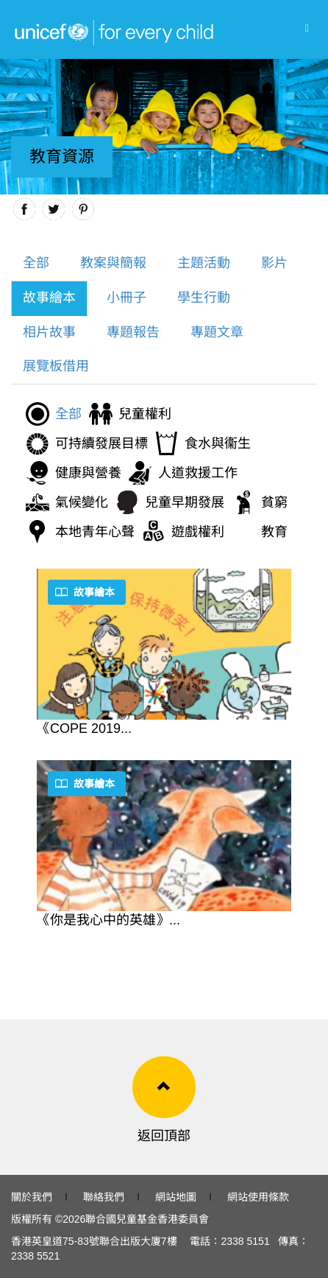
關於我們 (31, 1197)
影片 (274, 263)
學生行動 (203, 297)
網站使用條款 (258, 1197)
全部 (36, 263)
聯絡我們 (103, 1197)
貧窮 (274, 502)
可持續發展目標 (101, 443)
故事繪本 (49, 297)
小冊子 (126, 297)
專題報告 (133, 332)
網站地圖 (175, 1197)
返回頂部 (164, 1135)
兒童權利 (144, 414)
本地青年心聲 (95, 531)
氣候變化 (81, 502)
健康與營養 (88, 473)
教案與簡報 (113, 263)
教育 (274, 531)
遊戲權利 (197, 531)
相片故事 (49, 332)
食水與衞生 (218, 443)
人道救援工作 (198, 473)
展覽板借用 (56, 366)
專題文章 (216, 332)
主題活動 (203, 263)
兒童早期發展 (184, 502)
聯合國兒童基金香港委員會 (147, 1219)
